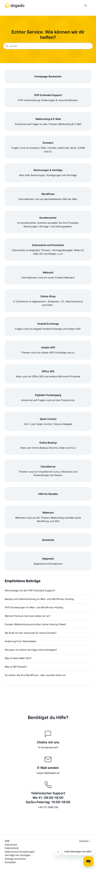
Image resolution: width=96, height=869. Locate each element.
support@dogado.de (48, 772)
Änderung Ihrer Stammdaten (20, 641)
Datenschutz (12, 848)
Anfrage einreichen (15, 858)
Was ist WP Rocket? (16, 666)
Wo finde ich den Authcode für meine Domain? (31, 632)
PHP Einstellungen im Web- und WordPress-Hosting (34, 607)
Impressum (11, 844)
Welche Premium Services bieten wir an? (28, 615)
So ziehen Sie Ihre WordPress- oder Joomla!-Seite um (35, 675)
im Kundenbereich (48, 747)
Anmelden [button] (10, 862)
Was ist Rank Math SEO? (18, 658)
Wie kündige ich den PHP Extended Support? (30, 590)
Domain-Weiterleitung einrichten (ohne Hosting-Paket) (35, 624)
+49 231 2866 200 (48, 807)
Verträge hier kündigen (18, 855)
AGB (7, 840)
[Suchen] (48, 46)
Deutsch (85, 841)
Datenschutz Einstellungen (20, 851)
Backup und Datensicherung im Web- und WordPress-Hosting (39, 599)
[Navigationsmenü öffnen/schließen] (85, 5)
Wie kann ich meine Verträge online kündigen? (31, 649)
